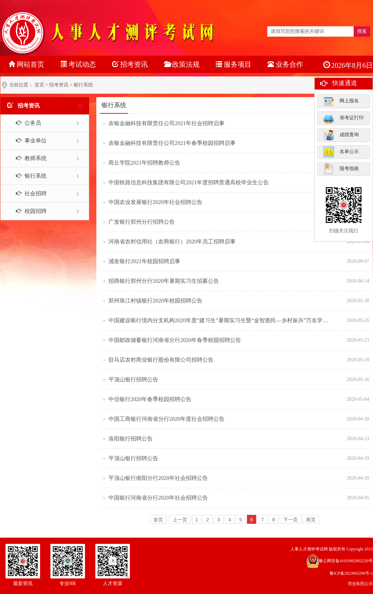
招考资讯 (58, 84)
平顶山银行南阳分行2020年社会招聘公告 (158, 478)
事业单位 (27, 140)
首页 (39, 84)
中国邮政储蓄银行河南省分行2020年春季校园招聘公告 (174, 340)
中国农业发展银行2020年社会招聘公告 (155, 202)
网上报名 (341, 101)
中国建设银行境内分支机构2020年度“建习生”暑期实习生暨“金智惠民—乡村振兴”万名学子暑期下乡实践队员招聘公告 (219, 320)
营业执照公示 (360, 583)
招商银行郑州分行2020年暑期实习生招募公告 (163, 281)
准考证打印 (343, 118)
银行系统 (27, 176)
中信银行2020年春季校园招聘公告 (149, 399)
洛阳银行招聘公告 (130, 439)
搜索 (362, 31)
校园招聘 (27, 211)
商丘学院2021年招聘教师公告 (144, 163)
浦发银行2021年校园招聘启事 (144, 261)
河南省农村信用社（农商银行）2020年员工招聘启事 (172, 241)
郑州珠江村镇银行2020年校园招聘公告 (155, 301)
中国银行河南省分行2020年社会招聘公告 (158, 498)
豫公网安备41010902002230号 (346, 560)
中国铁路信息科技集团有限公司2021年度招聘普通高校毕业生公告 (188, 182)
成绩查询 (341, 135)
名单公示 (341, 152)
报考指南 (341, 169)
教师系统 (27, 158)
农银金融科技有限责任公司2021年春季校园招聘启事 (172, 143)
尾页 (311, 519)
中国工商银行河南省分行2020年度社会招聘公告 (166, 419)
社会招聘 (27, 193)
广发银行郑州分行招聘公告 (141, 222)
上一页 (180, 519)
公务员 (24, 123)
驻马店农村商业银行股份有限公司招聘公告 (160, 360)
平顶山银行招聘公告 (133, 379)
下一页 (290, 519)
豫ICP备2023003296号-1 (351, 573)
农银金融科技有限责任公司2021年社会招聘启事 (166, 123)
